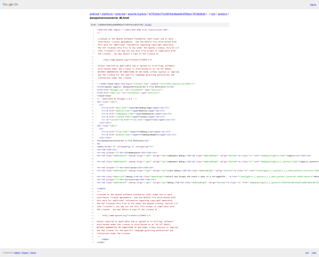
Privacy (25, 252)
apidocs (222, 14)
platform (107, 14)
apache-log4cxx (137, 14)
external (120, 14)
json (314, 252)
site (213, 14)
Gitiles (17, 252)
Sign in (313, 4)
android (94, 14)
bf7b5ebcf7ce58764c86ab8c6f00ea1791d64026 (177, 14)
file (148, 25)
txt (307, 252)
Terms (33, 252)
